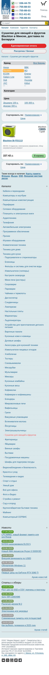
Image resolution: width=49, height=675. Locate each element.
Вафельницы (11, 408)
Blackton (7, 70)
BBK (26, 67)
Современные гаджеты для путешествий (21, 618)
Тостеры (9, 359)
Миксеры (9, 376)
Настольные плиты (14, 311)
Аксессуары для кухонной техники (21, 345)
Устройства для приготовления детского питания (24, 326)
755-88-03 (25, 6)
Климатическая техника (14, 245)
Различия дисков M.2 (12, 604)
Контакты (33, 28)
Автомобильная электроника (17, 227)
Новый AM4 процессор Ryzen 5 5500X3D (21, 551)
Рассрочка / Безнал (24, 51)
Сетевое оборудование (14, 209)
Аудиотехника (9, 218)
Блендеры (10, 399)
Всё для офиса (10, 490)
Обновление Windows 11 (14, 565)
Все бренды (39, 63)
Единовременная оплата (24, 46)
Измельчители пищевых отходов (20, 350)
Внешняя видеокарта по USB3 (16, 558)
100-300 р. (29, 103)
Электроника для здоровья (15, 611)
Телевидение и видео (13, 476)
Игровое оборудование (14, 240)
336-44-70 (25, 3)
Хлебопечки (10, 354)
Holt (5, 80)
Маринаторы (11, 316)
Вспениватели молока (15, 421)
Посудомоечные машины (17, 457)
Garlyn (27, 77)
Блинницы (10, 262)
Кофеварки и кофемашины (18, 394)
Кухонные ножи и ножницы (18, 336)
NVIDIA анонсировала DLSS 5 (16, 544)
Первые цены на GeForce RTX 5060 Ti (20, 573)
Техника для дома (11, 249)
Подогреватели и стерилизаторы (21, 257)
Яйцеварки (10, 444)
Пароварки (10, 289)
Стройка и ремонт (11, 499)
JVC (5, 83)
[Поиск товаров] (23, 23)
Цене (22, 118)
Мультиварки (11, 372)
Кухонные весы (12, 385)
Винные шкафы (12, 448)
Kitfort (27, 83)
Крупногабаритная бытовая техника (20, 508)
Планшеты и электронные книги (18, 213)
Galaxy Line (8, 77)
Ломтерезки (10, 307)
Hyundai (28, 80)
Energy (27, 74)
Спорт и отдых (10, 481)
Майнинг (7, 512)
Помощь (43, 10)
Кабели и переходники (14, 191)
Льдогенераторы (13, 320)
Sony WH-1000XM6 (11, 597)
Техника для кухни (12, 254)
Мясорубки (10, 368)
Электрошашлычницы (15, 430)
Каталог (5, 28)
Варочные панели (13, 332)
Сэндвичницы (11, 302)
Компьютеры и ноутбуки (14, 195)
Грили (8, 412)
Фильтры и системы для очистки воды (23, 266)
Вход (43, 16)
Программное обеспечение (16, 231)
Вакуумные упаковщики (16, 417)
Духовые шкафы (13, 341)
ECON (6, 74)
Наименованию (32, 115)
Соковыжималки (13, 363)
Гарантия (24, 28)
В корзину (39, 156)
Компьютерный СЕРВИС (15, 517)
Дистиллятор (11, 298)
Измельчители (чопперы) (17, 271)
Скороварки (10, 284)
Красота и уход (10, 472)
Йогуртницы (10, 426)
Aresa (6, 67)
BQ (25, 70)
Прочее (6, 236)
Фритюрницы (11, 439)
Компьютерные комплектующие (18, 200)
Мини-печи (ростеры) (15, 280)
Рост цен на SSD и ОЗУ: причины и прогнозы (23, 590)
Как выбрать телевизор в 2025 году (19, 625)
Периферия (8, 204)
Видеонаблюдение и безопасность (19, 467)
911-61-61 (25, 14)
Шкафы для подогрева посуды (19, 462)
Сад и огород (9, 503)
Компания (14, 28)
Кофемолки (10, 390)
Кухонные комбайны (14, 381)
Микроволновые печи (15, 403)
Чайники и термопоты (15, 293)
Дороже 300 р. (10, 106)
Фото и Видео (9, 494)
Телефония (8, 222)
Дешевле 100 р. (11, 103)
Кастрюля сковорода (15, 275)
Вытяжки (9, 453)
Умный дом (8, 485)
